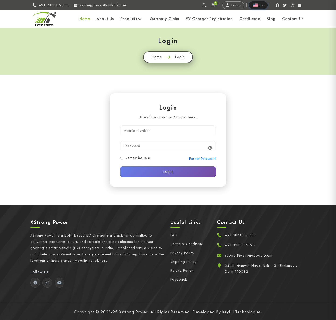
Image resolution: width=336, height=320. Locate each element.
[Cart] (213, 5)
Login (233, 5)
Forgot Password (202, 159)
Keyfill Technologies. (242, 312)
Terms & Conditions (187, 244)
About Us (105, 18)
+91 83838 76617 (240, 245)
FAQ (174, 235)
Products (131, 18)
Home (84, 18)
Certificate (249, 18)
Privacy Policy (182, 252)
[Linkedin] (299, 5)
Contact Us (292, 18)
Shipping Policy (183, 261)
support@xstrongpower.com (248, 255)
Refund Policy (181, 270)
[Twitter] (284, 5)
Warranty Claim (164, 18)
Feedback (178, 279)
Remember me (138, 158)
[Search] (204, 5)
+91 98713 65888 (240, 235)
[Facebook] (277, 5)
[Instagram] (292, 5)
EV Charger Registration (209, 18)
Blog (271, 18)
